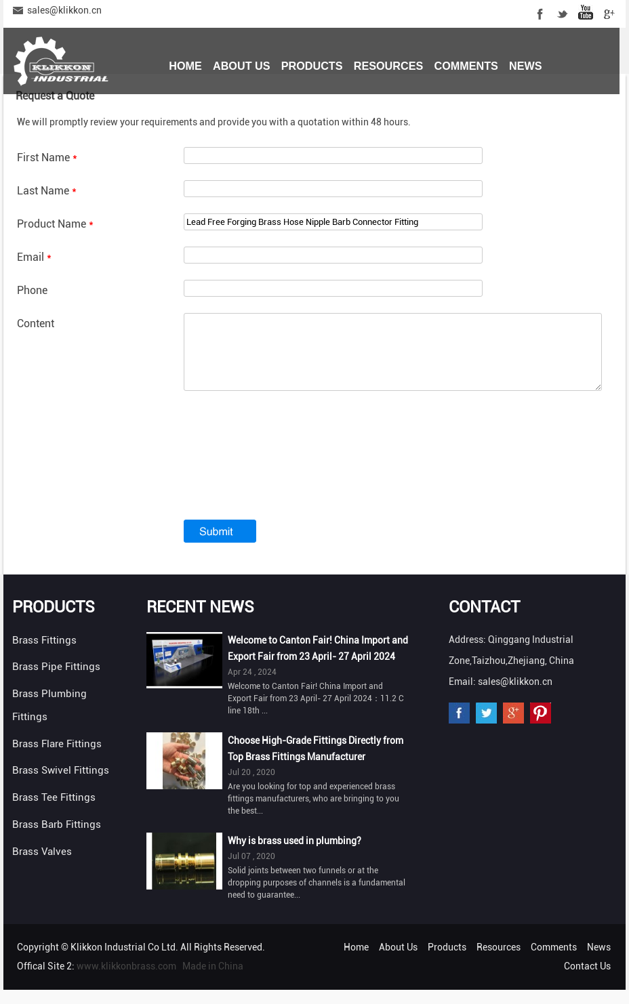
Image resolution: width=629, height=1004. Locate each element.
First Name (47, 157)
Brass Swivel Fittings (60, 784)
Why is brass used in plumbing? (294, 855)
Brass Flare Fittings (57, 758)
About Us (241, 66)
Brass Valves (42, 866)
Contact (484, 621)
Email (34, 257)
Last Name (47, 190)
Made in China (212, 980)
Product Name (55, 223)
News (525, 66)
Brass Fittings (44, 654)
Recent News (200, 621)
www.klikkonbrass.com (126, 980)
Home (185, 66)
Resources (389, 66)
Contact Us (204, 113)
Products (312, 66)
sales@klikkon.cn (64, 10)
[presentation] (287, 480)
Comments (466, 66)
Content (35, 323)
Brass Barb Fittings (56, 839)
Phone (32, 290)
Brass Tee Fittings (54, 812)
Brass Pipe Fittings (56, 681)
